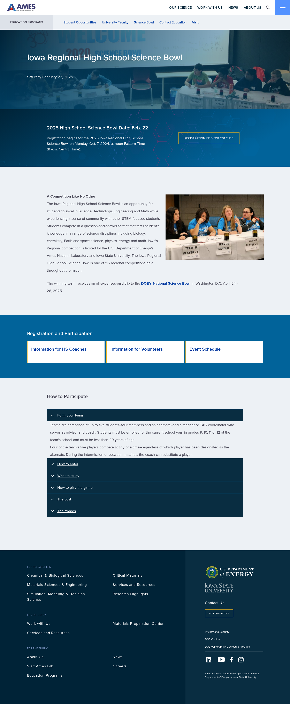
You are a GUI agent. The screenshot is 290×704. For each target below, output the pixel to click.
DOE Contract (213, 639)
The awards (62, 512)
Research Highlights (130, 593)
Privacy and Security (217, 632)
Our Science (180, 7)
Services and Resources (134, 584)
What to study (64, 477)
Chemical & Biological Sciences (55, 575)
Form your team (66, 417)
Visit (195, 22)
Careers (120, 666)
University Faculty (115, 22)
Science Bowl (144, 22)
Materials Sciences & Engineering (57, 584)
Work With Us (210, 7)
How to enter (63, 465)
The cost (60, 501)
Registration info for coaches (209, 138)
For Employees (219, 613)
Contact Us (214, 602)
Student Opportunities (79, 22)
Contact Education (172, 22)
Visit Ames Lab (40, 666)
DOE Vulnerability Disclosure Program (227, 646)
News (233, 7)
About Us (252, 7)
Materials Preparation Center (138, 623)
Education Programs (26, 22)
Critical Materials (127, 575)
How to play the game (71, 489)
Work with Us (39, 623)
